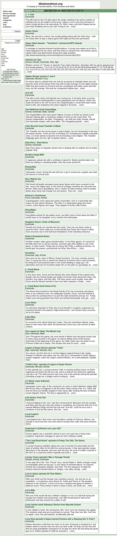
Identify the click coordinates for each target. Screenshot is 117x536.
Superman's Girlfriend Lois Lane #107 (43, 428)
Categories (7, 20)
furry (3, 54)
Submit (6, 18)
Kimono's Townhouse (35, 195)
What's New (7, 11)
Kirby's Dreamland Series (37, 236)
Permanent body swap (12, 80)
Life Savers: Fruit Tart (35, 398)
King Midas (30, 210)
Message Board (9, 16)
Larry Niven (30, 303)
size (2, 64)
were (3, 65)
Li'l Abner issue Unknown (37, 381)
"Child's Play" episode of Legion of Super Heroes (48, 364)
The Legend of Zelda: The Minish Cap (43, 331)
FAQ (4, 25)
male (3, 60)
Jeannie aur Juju (33, 60)
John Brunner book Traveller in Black (43, 126)
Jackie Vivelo (31, 31)
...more (72, 26)
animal (3, 51)
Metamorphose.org (51, 3)
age (2, 49)
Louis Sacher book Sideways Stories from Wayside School (53, 505)
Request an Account (12, 43)
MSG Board (11, 69)
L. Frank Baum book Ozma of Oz (40, 286)
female (3, 52)
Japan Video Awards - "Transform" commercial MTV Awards (53, 43)
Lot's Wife (30, 490)
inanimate (5, 58)
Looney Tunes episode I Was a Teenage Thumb (47, 457)
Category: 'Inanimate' (34, 11)
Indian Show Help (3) (12, 82)
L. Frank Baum (32, 269)
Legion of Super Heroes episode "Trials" (44, 348)
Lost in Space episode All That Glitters (43, 474)
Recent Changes (9, 13)
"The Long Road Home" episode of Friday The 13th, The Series (55, 441)
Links (5, 22)
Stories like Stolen (11, 71)
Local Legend (31, 414)
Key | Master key (33, 179)
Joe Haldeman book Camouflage (40, 109)
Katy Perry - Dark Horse (36, 143)
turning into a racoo (11, 73)
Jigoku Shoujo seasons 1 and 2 (40, 76)
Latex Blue (30, 317)
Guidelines (7, 27)
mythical (4, 62)
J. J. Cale (29, 14)
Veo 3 (6, 79)
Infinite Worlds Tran (11, 75)
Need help (8, 77)
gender (4, 56)
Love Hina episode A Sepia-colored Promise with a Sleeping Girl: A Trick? (60, 519)
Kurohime (30, 253)
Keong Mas (30, 167)
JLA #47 (29, 93)
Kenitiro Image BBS (34, 155)
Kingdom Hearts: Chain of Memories (42, 222)
